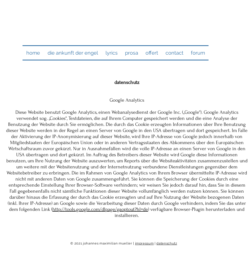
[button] (73, 53)
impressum (144, 243)
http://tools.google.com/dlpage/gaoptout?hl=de (100, 209)
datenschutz (166, 243)
